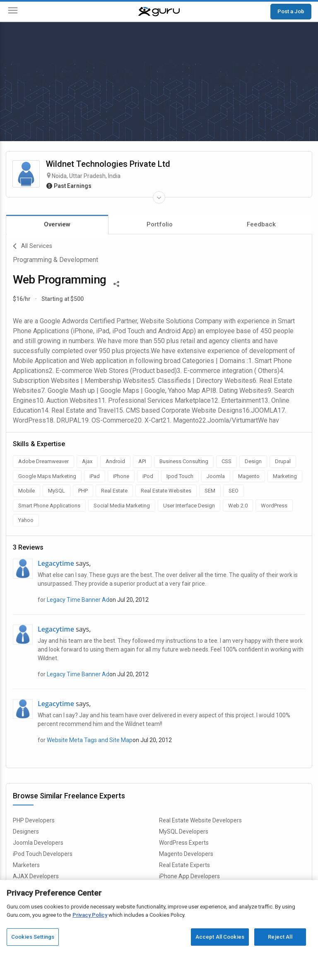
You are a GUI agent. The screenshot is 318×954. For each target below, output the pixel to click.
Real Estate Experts (184, 865)
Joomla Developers (38, 842)
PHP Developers (34, 820)
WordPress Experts (184, 842)
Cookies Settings (32, 937)
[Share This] (116, 283)
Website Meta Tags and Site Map (89, 740)
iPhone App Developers (189, 876)
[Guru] (159, 11)
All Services (32, 246)
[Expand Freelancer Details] (159, 197)
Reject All (280, 937)
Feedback (261, 224)
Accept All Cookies (219, 937)
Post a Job (290, 11)
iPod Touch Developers (42, 854)
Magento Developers (186, 854)
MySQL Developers (183, 831)
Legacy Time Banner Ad (78, 599)
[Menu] (13, 11)
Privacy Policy (89, 915)
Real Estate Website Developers (200, 820)
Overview (57, 224)
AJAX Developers (36, 876)
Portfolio (160, 224)
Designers (26, 831)
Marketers (26, 865)
